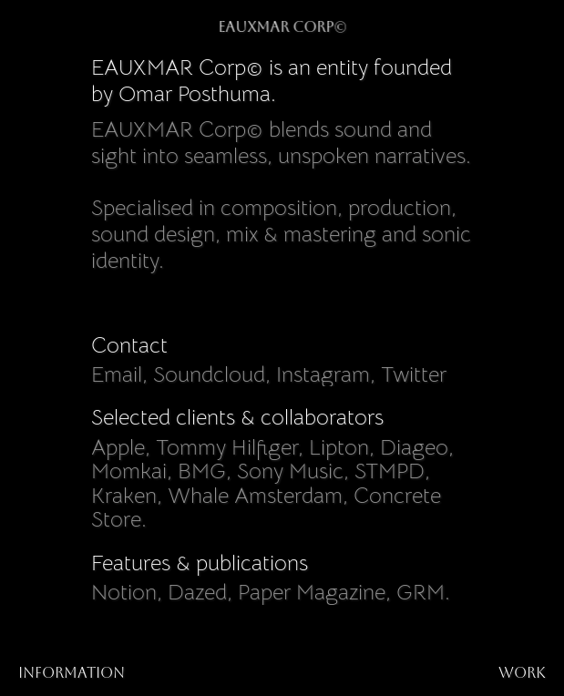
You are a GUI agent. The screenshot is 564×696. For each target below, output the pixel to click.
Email (116, 374)
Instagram (323, 374)
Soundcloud (209, 374)
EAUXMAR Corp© (282, 27)
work (522, 672)
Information (71, 672)
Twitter (413, 374)
